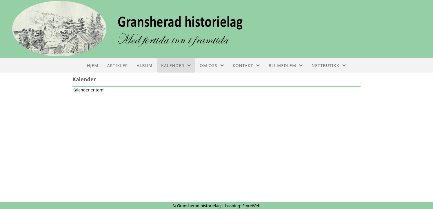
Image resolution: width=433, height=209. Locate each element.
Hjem (92, 65)
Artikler (117, 65)
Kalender (176, 65)
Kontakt (246, 65)
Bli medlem (286, 65)
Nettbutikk (329, 65)
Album (144, 65)
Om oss (212, 65)
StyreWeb (251, 205)
